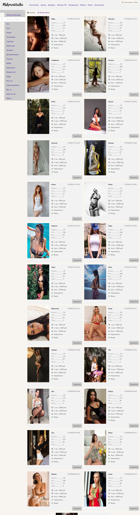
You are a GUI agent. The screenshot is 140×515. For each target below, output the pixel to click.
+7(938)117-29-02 (73, 184)
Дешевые (51, 5)
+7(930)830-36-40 (73, 350)
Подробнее (77, 53)
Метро (90, 5)
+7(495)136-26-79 (73, 60)
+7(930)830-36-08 (130, 143)
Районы (83, 5)
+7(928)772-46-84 (130, 102)
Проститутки (34, 5)
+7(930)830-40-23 (130, 433)
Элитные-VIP (62, 5)
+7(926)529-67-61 (130, 308)
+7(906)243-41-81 (73, 19)
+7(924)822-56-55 (130, 19)
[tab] (31, 12)
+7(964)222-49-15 (73, 102)
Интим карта (99, 5)
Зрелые (43, 5)
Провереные (73, 5)
